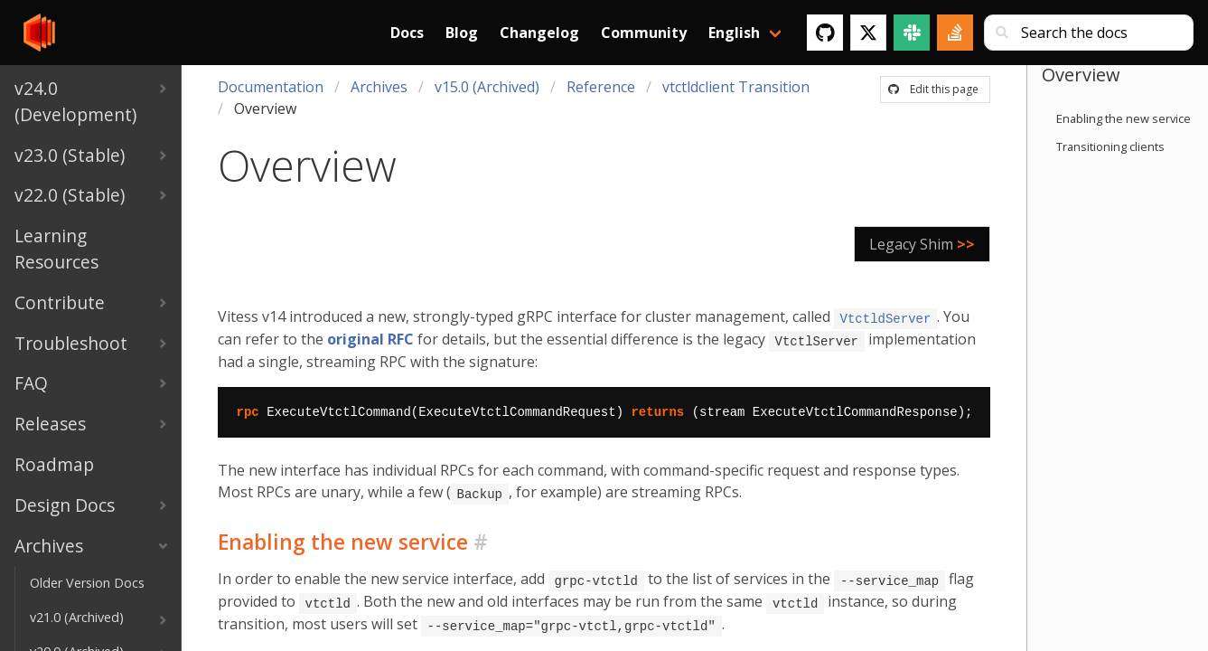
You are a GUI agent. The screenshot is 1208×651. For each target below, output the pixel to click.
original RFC (370, 338)
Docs (407, 32)
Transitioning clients (1110, 146)
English (734, 32)
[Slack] (912, 32)
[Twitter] (868, 32)
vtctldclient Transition (736, 87)
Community (644, 32)
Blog (461, 32)
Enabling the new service (1123, 118)
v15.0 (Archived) (487, 87)
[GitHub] (825, 32)
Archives (379, 87)
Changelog (539, 32)
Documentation (270, 87)
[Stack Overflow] (955, 32)
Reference (601, 87)
